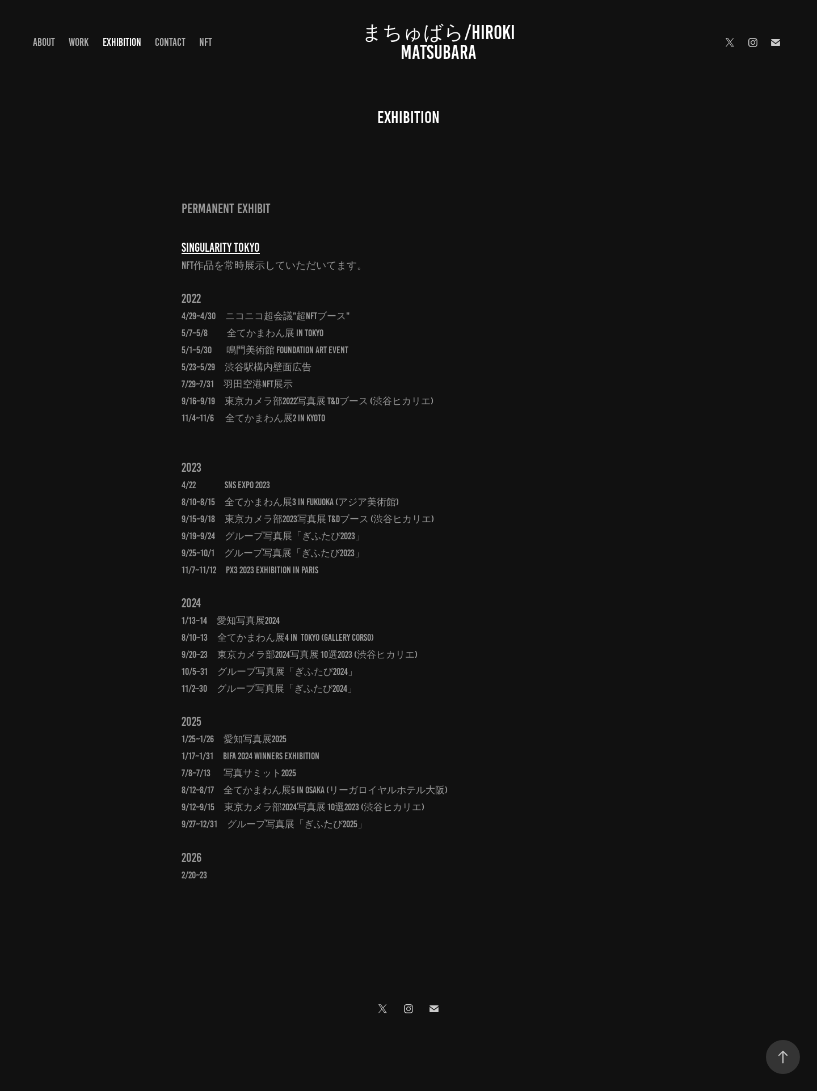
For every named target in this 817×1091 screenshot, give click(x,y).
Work (79, 42)
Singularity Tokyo (221, 247)
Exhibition (122, 42)
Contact (170, 42)
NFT (205, 42)
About (44, 42)
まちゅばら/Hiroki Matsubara (440, 42)
